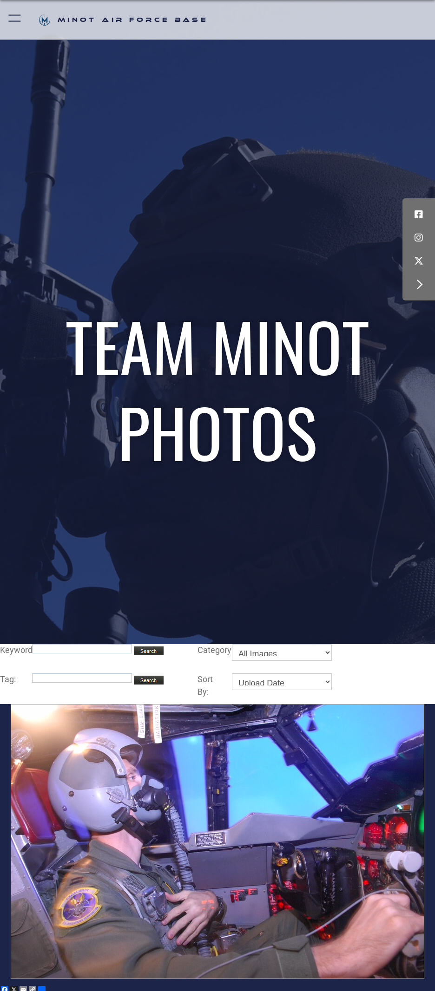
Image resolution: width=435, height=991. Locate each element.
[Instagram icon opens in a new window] (418, 237)
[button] (15, 19)
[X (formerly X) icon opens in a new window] (418, 261)
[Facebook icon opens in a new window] (418, 214)
